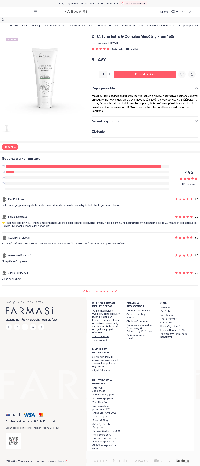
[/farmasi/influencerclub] (133, 3)
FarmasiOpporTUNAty (172, 324)
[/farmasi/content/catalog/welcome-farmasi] (174, 329)
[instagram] (17, 321)
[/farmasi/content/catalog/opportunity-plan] (103, 388)
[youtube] (25, 321)
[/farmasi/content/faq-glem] (106, 441)
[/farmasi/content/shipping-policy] (138, 304)
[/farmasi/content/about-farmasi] (165, 301)
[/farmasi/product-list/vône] (95, 20)
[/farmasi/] (19, 11)
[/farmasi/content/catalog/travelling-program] (106, 401)
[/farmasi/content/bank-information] (102, 392)
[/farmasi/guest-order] (101, 364)
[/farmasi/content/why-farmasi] (168, 312)
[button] (146, 68)
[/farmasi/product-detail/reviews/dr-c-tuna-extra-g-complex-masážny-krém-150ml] (100, 285)
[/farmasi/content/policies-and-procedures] (140, 310)
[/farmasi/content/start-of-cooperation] (102, 396)
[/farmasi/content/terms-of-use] (140, 322)
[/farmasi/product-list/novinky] (14, 20)
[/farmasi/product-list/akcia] (26, 20)
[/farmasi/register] (72, 3)
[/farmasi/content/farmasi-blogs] (100, 414)
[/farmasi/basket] (183, 11)
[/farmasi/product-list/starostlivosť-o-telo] (112, 20)
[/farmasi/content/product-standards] (166, 309)
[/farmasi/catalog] (60, 3)
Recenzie (10, 141)
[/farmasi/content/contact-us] (100, 410)
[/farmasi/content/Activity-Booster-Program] (106, 420)
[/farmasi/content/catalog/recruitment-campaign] (106, 434)
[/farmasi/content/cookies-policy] (140, 330)
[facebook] (9, 321)
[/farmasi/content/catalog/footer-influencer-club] (104, 406)
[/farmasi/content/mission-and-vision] (166, 305)
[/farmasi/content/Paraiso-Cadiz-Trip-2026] (106, 425)
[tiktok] (33, 321)
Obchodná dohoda (137, 315)
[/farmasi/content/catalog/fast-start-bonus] (102, 428)
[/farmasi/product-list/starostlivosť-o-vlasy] (137, 20)
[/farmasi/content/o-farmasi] (166, 316)
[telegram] (41, 321)
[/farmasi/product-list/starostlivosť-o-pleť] (57, 20)
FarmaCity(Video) (170, 320)
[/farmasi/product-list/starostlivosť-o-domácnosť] (166, 20)
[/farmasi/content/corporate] (106, 383)
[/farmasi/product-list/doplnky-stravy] (79, 20)
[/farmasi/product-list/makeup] (38, 20)
